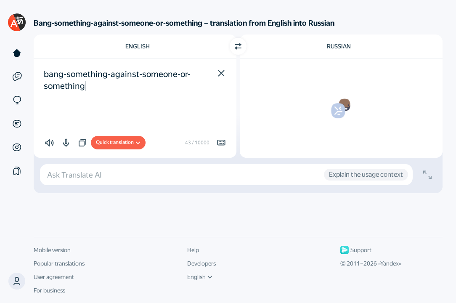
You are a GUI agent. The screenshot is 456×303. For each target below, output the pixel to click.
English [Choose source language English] (137, 46)
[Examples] (16, 76)
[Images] (16, 147)
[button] (16, 281)
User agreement (54, 277)
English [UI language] (199, 277)
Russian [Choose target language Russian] (339, 46)
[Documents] (16, 123)
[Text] (16, 53)
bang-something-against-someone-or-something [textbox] (117, 80)
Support (355, 250)
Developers (201, 263)
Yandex (389, 263)
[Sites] (16, 100)
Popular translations (59, 263)
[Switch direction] (238, 46)
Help (193, 250)
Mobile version (52, 250)
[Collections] (16, 170)
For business (49, 290)
